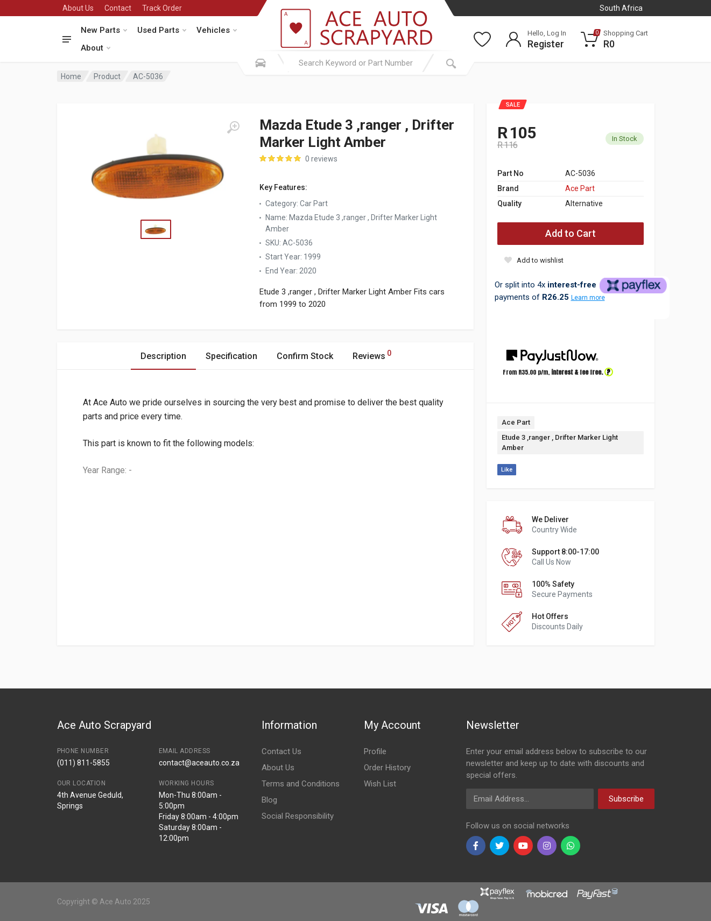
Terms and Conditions (301, 784)
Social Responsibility (298, 816)
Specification (231, 356)
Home (71, 76)
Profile (375, 751)
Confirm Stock (305, 356)
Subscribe (626, 799)
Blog (269, 800)
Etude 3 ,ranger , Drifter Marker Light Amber (560, 442)
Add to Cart (570, 233)
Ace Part (580, 188)
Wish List (380, 784)
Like (506, 469)
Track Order (162, 8)
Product (107, 76)
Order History (387, 767)
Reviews (372, 354)
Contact (117, 8)
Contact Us (281, 751)
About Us (78, 8)
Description (163, 356)
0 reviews (321, 158)
